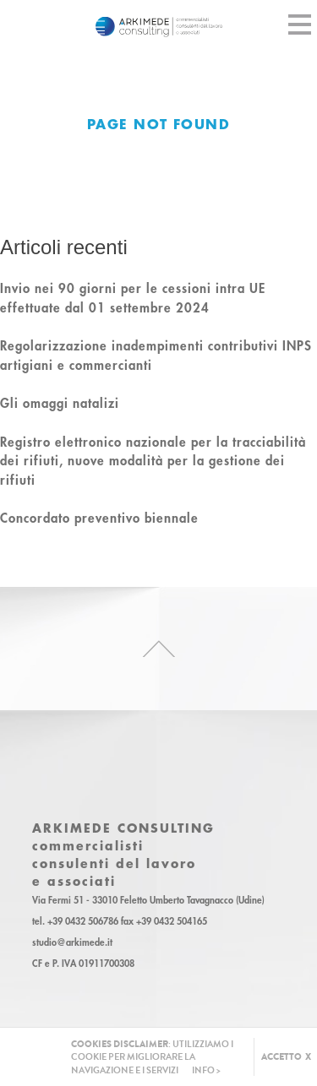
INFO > (206, 1070)
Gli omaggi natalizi (59, 402)
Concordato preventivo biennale (99, 517)
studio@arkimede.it (72, 942)
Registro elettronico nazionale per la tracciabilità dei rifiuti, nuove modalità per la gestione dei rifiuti (153, 460)
